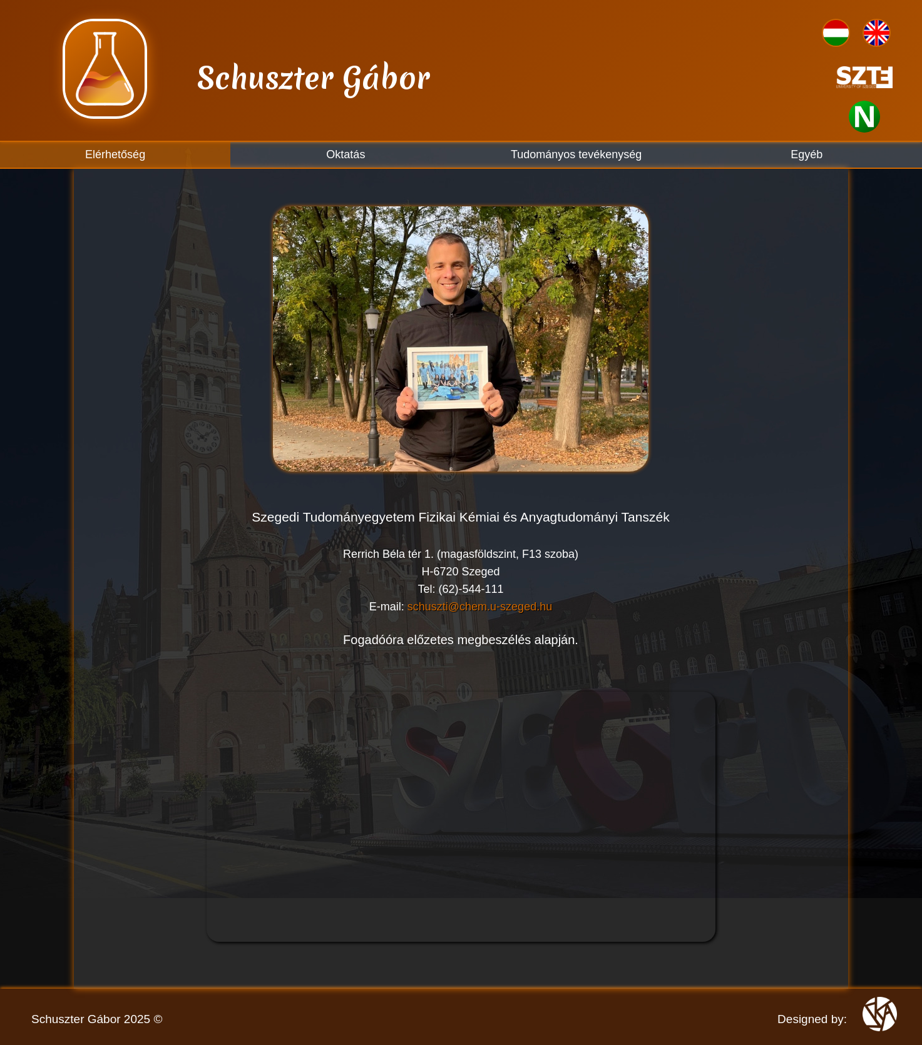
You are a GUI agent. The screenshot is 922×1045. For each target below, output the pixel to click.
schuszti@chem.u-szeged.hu (479, 606)
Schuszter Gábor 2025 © (96, 1019)
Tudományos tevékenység (576, 154)
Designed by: (812, 1019)
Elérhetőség (115, 154)
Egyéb (806, 154)
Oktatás (345, 154)
